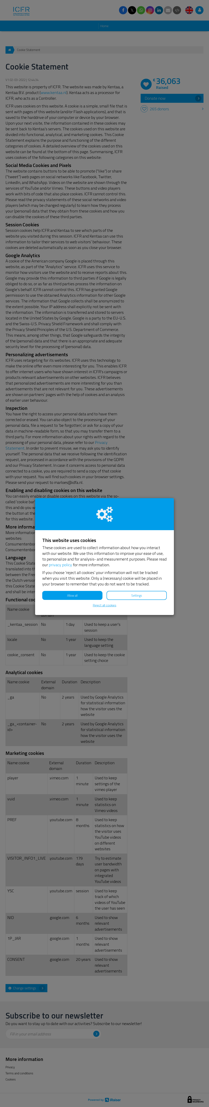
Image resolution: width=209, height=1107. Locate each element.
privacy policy (60, 565)
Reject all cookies (104, 605)
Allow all (72, 595)
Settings (136, 595)
